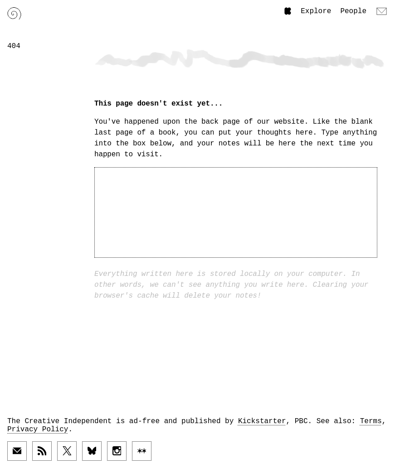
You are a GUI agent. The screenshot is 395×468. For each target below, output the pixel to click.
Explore (316, 11)
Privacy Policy (37, 429)
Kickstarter (262, 421)
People (353, 11)
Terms (371, 421)
